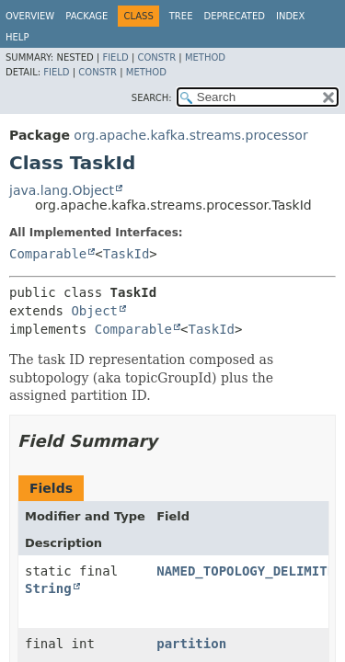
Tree (181, 16)
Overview (30, 16)
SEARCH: (152, 98)
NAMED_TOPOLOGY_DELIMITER (249, 571)
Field (115, 57)
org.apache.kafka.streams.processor (190, 135)
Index (290, 16)
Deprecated (234, 16)
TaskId (126, 253)
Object (94, 310)
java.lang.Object (61, 190)
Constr (156, 57)
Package (86, 16)
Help (17, 37)
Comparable (47, 253)
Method (205, 57)
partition (191, 643)
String (48, 588)
